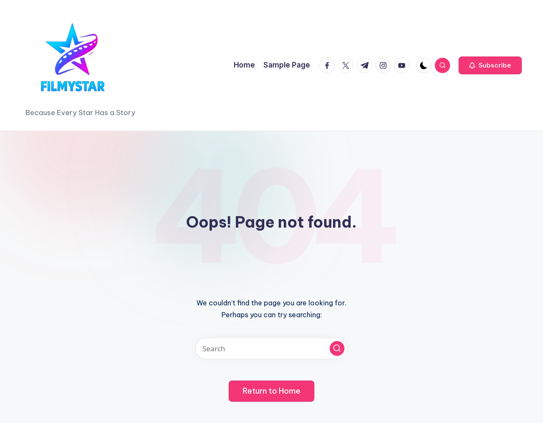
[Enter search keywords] (271, 348)
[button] (490, 65)
